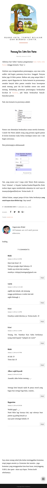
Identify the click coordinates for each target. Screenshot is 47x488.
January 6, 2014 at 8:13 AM (15, 374)
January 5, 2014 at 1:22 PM (15, 312)
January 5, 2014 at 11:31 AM (15, 287)
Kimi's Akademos (26, 486)
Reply (42, 278)
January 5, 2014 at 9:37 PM (15, 352)
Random (15, 93)
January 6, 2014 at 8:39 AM (15, 405)
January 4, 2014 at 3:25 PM (15, 259)
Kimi (9, 309)
